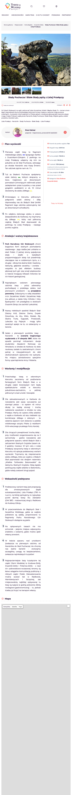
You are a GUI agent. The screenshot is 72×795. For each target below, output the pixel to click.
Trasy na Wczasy (57, 203)
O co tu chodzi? (43, 15)
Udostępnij (64, 105)
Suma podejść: (54, 156)
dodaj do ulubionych (7, 105)
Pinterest (70, 105)
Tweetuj (67, 105)
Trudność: (52, 164)
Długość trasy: (54, 148)
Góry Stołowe (60, 178)
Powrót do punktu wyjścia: (58, 143)
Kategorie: (52, 178)
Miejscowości (17, 15)
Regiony (5, 15)
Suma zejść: (53, 160)
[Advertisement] (59, 193)
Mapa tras (29, 15)
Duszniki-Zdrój (52, 181)
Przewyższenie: (54, 152)
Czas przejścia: (54, 172)
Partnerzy (66, 15)
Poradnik (56, 15)
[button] (68, 606)
